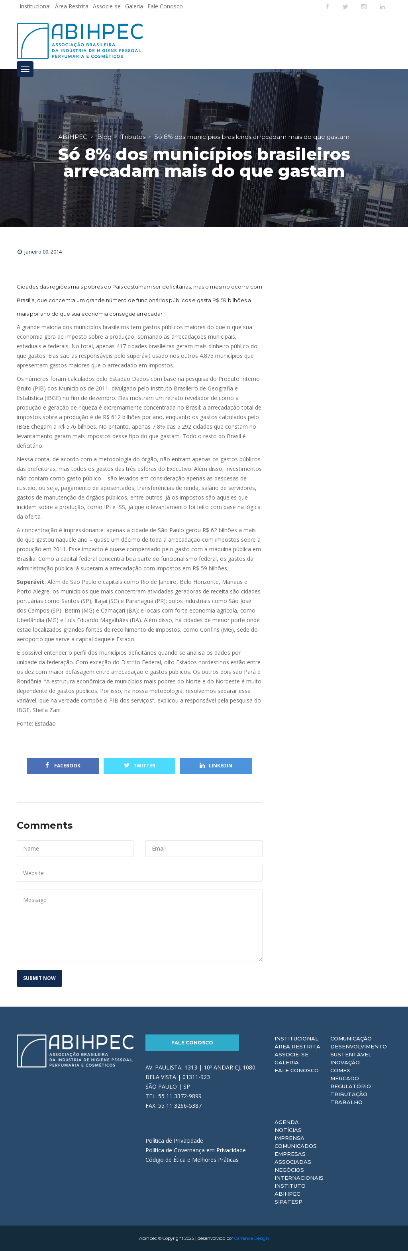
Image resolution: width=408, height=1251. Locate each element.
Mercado (344, 1078)
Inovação (345, 1062)
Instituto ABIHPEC (290, 1190)
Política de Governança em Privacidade (195, 1150)
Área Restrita (71, 6)
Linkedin (216, 765)
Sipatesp (288, 1201)
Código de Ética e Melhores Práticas (192, 1159)
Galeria (134, 6)
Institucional (35, 6)
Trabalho (346, 1102)
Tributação (348, 1094)
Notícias (288, 1130)
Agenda (287, 1122)
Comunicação (351, 1038)
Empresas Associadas (293, 1158)
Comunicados (296, 1146)
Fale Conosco (165, 6)
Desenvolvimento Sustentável (358, 1050)
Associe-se (107, 6)
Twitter (139, 765)
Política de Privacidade (174, 1140)
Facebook (62, 765)
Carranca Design (251, 1238)
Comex (340, 1070)
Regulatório (350, 1086)
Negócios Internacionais (299, 1174)
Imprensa (289, 1138)
